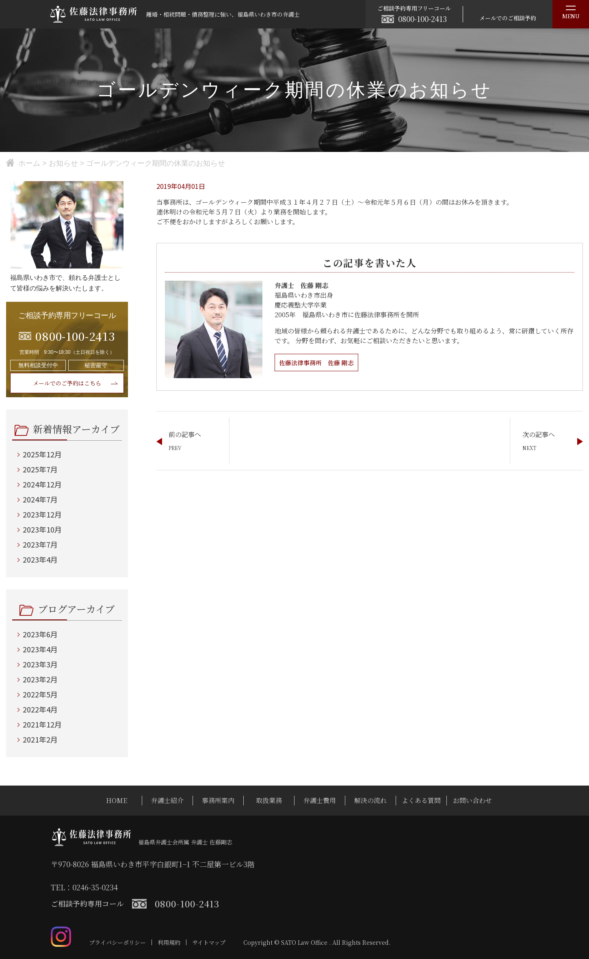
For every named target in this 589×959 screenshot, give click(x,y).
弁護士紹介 (167, 800)
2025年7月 (40, 469)
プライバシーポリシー (117, 942)
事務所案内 (218, 800)
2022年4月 (40, 709)
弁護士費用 (319, 800)
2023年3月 (40, 664)
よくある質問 (421, 800)
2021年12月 (42, 724)
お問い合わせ (472, 800)
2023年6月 (40, 634)
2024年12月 (42, 484)
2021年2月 (40, 739)
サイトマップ (208, 942)
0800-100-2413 (422, 18)
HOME (116, 800)
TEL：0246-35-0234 (84, 887)
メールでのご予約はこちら (67, 383)
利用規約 (169, 942)
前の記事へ (185, 434)
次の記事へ (538, 434)
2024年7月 (40, 499)
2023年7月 (40, 544)
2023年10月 (42, 529)
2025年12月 (42, 454)
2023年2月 (40, 679)
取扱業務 (269, 800)
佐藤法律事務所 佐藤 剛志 (319, 362)
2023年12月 (42, 514)
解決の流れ (370, 800)
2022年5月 (40, 694)
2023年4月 (40, 559)
